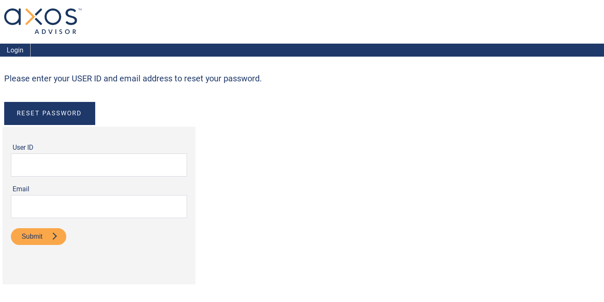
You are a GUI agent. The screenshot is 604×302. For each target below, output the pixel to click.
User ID (23, 147)
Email (21, 189)
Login (15, 50)
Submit (39, 236)
